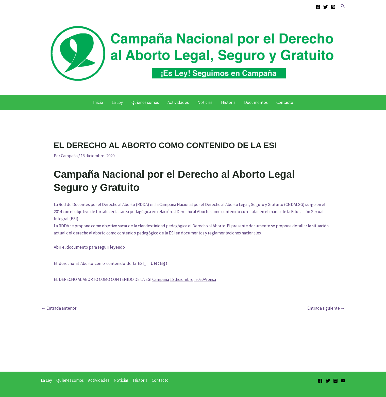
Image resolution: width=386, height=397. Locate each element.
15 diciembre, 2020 (187, 279)
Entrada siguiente (326, 308)
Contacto (284, 102)
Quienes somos (145, 102)
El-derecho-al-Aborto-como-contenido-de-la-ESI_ (100, 263)
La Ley (117, 102)
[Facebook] (318, 7)
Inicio (98, 102)
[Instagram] (333, 7)
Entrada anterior (58, 308)
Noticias (204, 102)
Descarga (159, 263)
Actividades (178, 102)
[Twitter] (325, 7)
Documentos (256, 102)
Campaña (160, 279)
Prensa (210, 279)
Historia (228, 102)
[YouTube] (343, 380)
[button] (343, 6)
